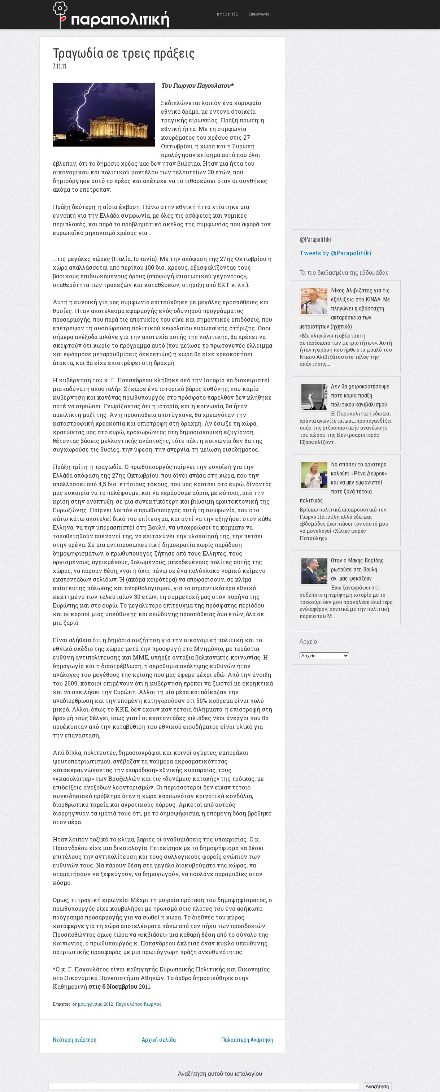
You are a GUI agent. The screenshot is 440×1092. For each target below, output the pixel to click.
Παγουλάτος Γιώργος (139, 1004)
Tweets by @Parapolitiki (335, 253)
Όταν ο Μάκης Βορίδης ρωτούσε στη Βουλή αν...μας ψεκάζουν (357, 569)
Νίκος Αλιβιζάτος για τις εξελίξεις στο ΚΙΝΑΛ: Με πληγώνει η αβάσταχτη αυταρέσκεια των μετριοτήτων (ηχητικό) (345, 308)
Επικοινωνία (259, 14)
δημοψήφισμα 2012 (92, 1004)
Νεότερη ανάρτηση (74, 1039)
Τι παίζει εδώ (228, 14)
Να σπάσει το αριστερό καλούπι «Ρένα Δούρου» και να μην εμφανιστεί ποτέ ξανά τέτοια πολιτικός (343, 482)
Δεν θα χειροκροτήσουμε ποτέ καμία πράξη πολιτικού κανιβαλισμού (360, 395)
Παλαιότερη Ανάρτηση (247, 1039)
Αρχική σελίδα (159, 1039)
